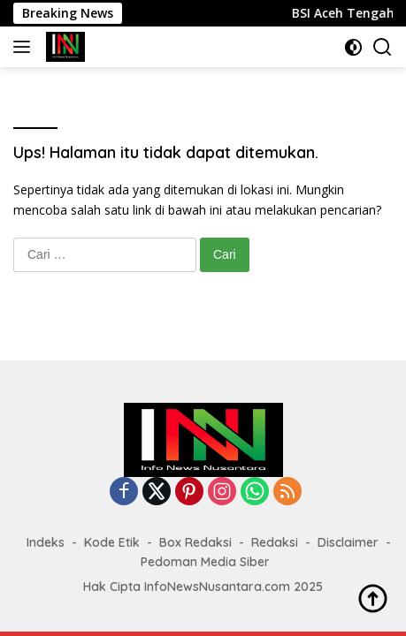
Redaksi (274, 542)
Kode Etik (112, 542)
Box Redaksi (195, 542)
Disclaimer (348, 542)
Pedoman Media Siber (205, 562)
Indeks (46, 542)
